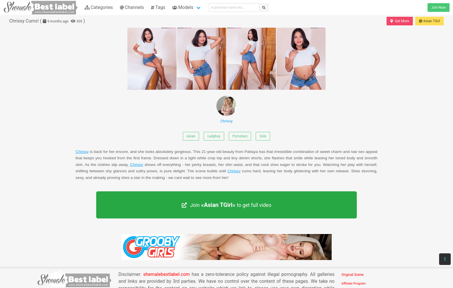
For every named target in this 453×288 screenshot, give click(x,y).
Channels (132, 7)
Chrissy (226, 109)
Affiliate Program (353, 283)
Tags (158, 7)
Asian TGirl (429, 21)
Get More (399, 21)
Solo (262, 136)
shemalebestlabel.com (166, 274)
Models (182, 7)
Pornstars (240, 136)
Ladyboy (213, 136)
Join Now (438, 7)
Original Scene (352, 275)
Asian (191, 136)
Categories (99, 7)
